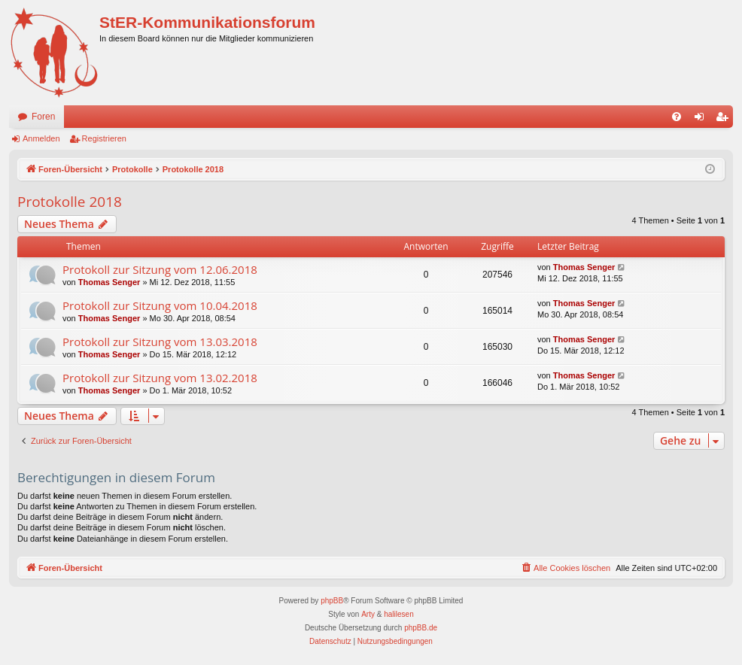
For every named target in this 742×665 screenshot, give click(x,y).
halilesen (398, 614)
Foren (43, 116)
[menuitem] (676, 116)
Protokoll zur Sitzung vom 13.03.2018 (159, 341)
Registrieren (104, 138)
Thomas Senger (109, 282)
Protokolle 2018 (69, 201)
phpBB (332, 601)
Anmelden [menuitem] (702, 119)
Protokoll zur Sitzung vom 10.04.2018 (159, 305)
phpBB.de (420, 628)
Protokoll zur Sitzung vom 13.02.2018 (159, 377)
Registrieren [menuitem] (725, 119)
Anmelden (41, 138)
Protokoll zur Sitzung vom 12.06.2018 (159, 269)
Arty (368, 614)
